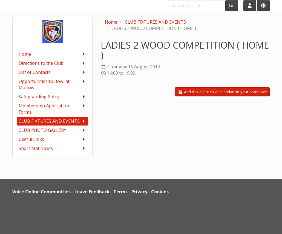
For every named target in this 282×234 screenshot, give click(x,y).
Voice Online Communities (41, 192)
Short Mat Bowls (52, 148)
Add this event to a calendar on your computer (222, 91)
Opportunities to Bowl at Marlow (52, 84)
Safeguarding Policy (52, 97)
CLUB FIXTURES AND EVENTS (52, 121)
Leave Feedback (92, 192)
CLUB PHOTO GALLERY (52, 130)
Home (52, 54)
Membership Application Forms (52, 109)
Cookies (160, 192)
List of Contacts (52, 72)
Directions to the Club (52, 63)
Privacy (139, 192)
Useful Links (52, 139)
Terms (120, 192)
